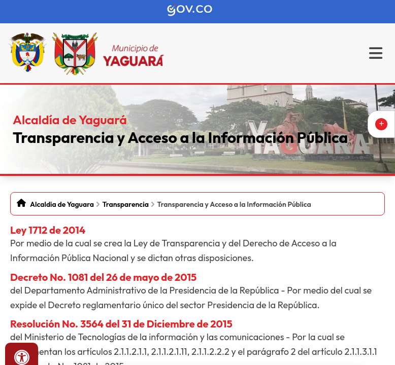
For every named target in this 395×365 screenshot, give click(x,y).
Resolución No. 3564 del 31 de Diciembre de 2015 (121, 323)
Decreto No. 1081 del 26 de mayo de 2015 (103, 277)
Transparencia (125, 204)
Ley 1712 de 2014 (47, 230)
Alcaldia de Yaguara (62, 204)
